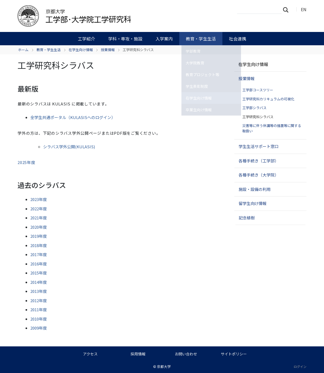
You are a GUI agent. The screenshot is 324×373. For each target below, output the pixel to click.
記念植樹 (247, 217)
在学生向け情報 (81, 49)
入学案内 (164, 38)
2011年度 (38, 309)
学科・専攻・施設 (125, 38)
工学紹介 (86, 38)
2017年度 (38, 254)
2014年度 (38, 282)
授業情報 (108, 49)
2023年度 (38, 199)
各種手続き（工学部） (259, 160)
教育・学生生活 (201, 38)
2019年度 (38, 236)
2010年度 (38, 319)
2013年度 (38, 291)
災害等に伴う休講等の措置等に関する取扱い (271, 128)
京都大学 (164, 366)
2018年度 (38, 245)
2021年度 (38, 217)
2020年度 (38, 227)
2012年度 (38, 300)
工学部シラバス (254, 107)
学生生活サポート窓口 (259, 146)
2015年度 (38, 273)
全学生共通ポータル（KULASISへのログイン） (72, 117)
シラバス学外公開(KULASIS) (69, 146)
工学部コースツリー (257, 89)
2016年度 (38, 264)
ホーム (23, 49)
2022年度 (38, 208)
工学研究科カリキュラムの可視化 (268, 98)
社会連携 (237, 38)
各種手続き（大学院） (259, 175)
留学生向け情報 (253, 203)
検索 (287, 9)
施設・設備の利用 (255, 189)
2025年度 (26, 162)
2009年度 (38, 328)
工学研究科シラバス (257, 116)
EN (303, 9)
